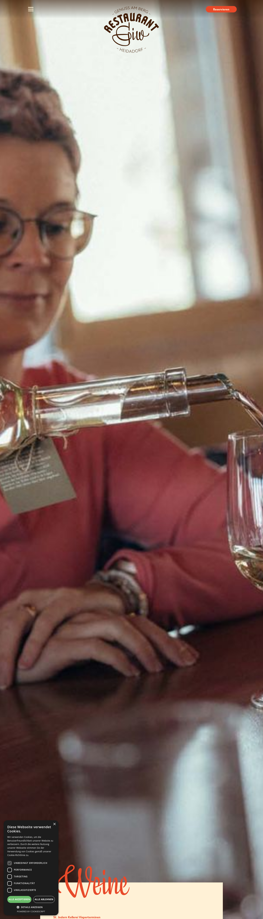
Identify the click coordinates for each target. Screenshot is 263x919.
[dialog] (31, 867)
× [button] (54, 824)
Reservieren (221, 9)
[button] (31, 907)
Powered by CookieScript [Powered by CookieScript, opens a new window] (31, 911)
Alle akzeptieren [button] (19, 899)
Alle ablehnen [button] (44, 899)
